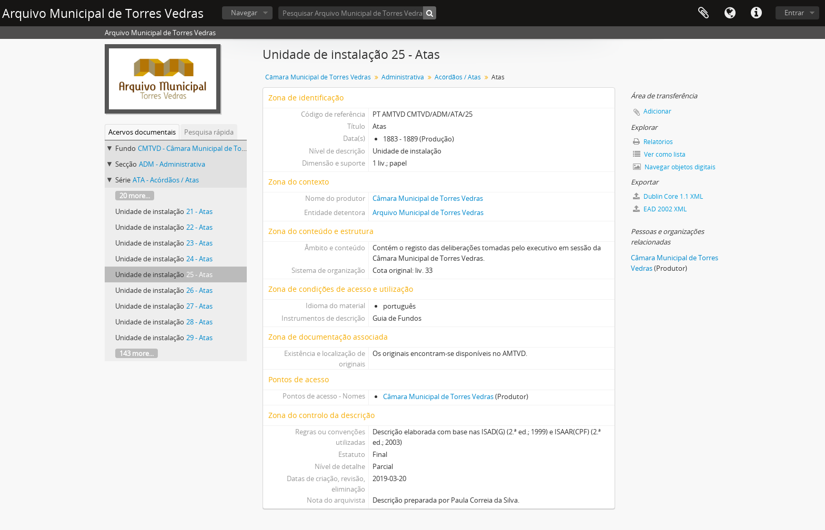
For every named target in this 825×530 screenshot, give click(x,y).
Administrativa (402, 77)
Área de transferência (703, 13)
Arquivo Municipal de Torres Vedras (428, 212)
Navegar (244, 12)
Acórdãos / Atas (458, 77)
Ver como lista (659, 154)
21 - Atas (199, 211)
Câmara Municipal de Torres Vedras (318, 77)
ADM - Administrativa (172, 164)
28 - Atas (199, 322)
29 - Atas (199, 337)
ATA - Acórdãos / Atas (166, 180)
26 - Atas (199, 290)
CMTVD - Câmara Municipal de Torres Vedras (207, 148)
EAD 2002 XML (660, 209)
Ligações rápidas (756, 13)
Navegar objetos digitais (674, 166)
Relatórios (653, 141)
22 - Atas (199, 227)
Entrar (794, 12)
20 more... (134, 195)
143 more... (136, 353)
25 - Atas (199, 274)
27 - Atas (199, 306)
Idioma (730, 13)
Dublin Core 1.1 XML (668, 196)
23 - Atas (199, 243)
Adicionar (657, 111)
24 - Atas (199, 258)
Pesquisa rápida (209, 132)
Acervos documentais (142, 132)
